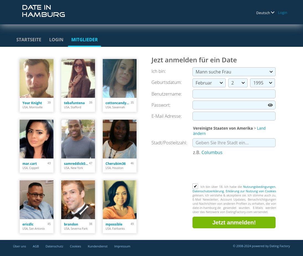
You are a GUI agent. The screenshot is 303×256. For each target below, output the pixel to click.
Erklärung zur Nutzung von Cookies (251, 191)
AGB (36, 246)
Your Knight (32, 103)
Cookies (75, 246)
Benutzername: (167, 94)
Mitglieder (84, 40)
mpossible (114, 224)
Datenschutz (54, 246)
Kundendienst (97, 246)
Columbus (211, 152)
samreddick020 (76, 163)
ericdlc (28, 224)
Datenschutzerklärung (208, 191)
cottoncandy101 (118, 103)
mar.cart (29, 163)
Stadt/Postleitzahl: (169, 143)
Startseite (28, 40)
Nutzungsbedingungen (259, 187)
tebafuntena (74, 103)
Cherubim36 (116, 163)
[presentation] (234, 170)
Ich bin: (159, 71)
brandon (71, 224)
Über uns (19, 246)
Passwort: (161, 105)
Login (282, 12)
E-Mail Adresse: (167, 116)
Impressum (122, 246)
